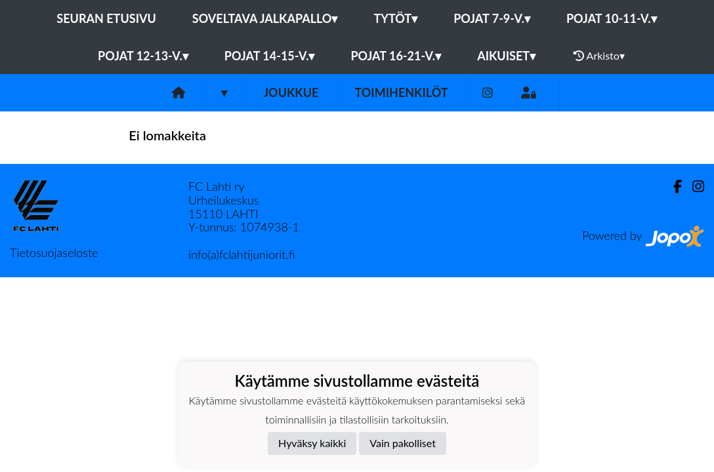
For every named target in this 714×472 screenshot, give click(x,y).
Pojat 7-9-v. (491, 18)
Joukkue (290, 92)
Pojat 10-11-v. (611, 18)
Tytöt (395, 18)
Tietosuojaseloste (54, 252)
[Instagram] (487, 92)
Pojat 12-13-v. (143, 56)
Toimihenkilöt (401, 92)
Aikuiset (506, 56)
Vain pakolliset (402, 443)
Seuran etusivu (106, 18)
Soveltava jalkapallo (265, 18)
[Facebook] (672, 186)
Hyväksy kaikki (312, 443)
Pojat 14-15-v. (269, 56)
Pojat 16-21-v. (395, 56)
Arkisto (599, 56)
